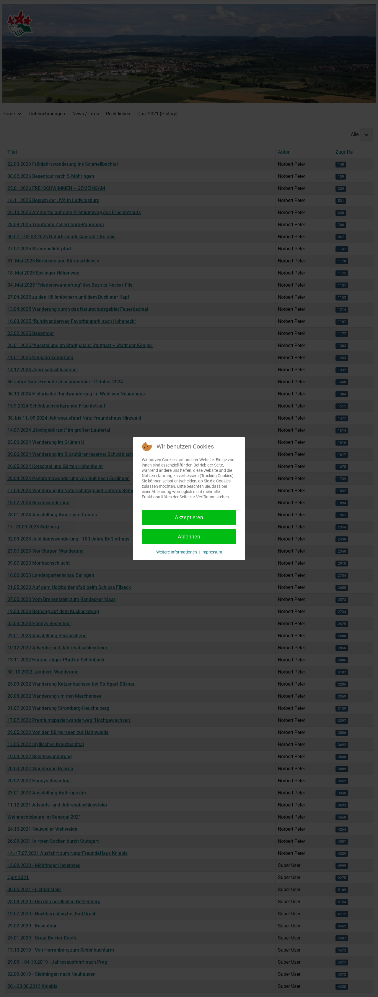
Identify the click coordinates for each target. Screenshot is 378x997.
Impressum (211, 552)
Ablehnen (189, 536)
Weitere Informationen (176, 552)
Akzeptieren (189, 517)
